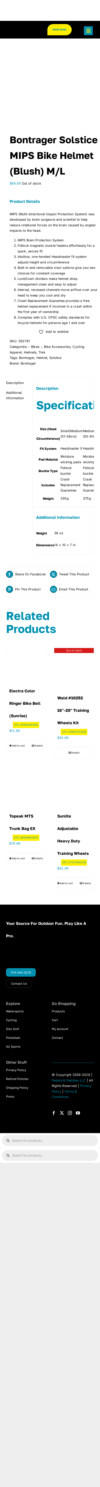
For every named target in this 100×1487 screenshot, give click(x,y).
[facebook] (54, 1113)
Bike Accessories (57, 347)
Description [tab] (15, 383)
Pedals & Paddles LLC (69, 1080)
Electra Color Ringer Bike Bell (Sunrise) (25, 703)
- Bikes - (35, 347)
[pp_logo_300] (21, 29)
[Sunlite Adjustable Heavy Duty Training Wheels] (74, 786)
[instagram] (70, 1113)
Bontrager (26, 358)
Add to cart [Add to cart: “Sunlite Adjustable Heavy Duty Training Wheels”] (66, 883)
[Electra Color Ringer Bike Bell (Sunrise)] (26, 664)
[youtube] (78, 1113)
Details (39, 745)
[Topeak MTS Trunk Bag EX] (26, 786)
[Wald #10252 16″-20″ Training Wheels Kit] (74, 668)
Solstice (55, 358)
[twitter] (62, 1113)
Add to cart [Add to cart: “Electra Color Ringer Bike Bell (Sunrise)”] (18, 745)
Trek (42, 352)
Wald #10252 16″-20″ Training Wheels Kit (73, 710)
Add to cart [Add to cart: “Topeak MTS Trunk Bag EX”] (18, 858)
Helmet (41, 358)
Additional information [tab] (15, 395)
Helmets (30, 352)
